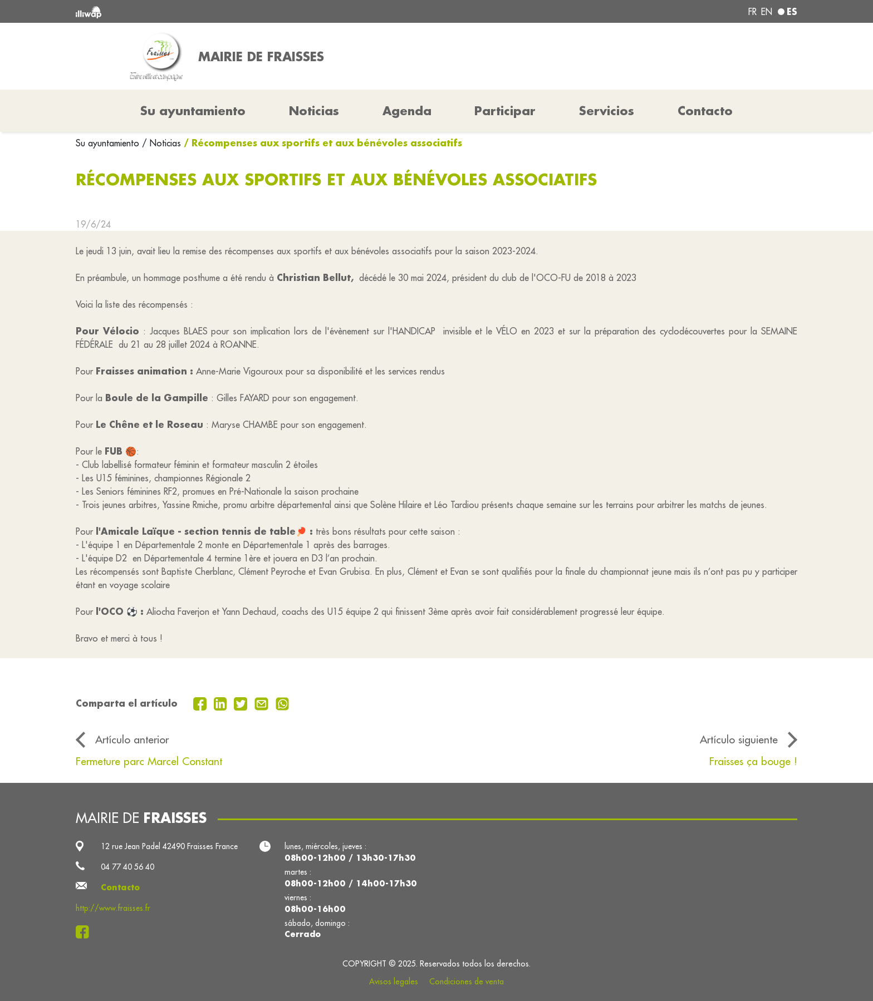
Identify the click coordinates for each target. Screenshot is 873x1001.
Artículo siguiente (739, 739)
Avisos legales (393, 982)
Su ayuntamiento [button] (193, 111)
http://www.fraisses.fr (113, 908)
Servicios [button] (606, 111)
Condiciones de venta (466, 982)
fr (752, 11)
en (766, 11)
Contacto (705, 111)
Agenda (406, 111)
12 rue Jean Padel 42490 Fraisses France (169, 846)
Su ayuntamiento (109, 143)
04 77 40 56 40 (127, 867)
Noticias (314, 111)
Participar (505, 111)
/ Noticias (161, 143)
